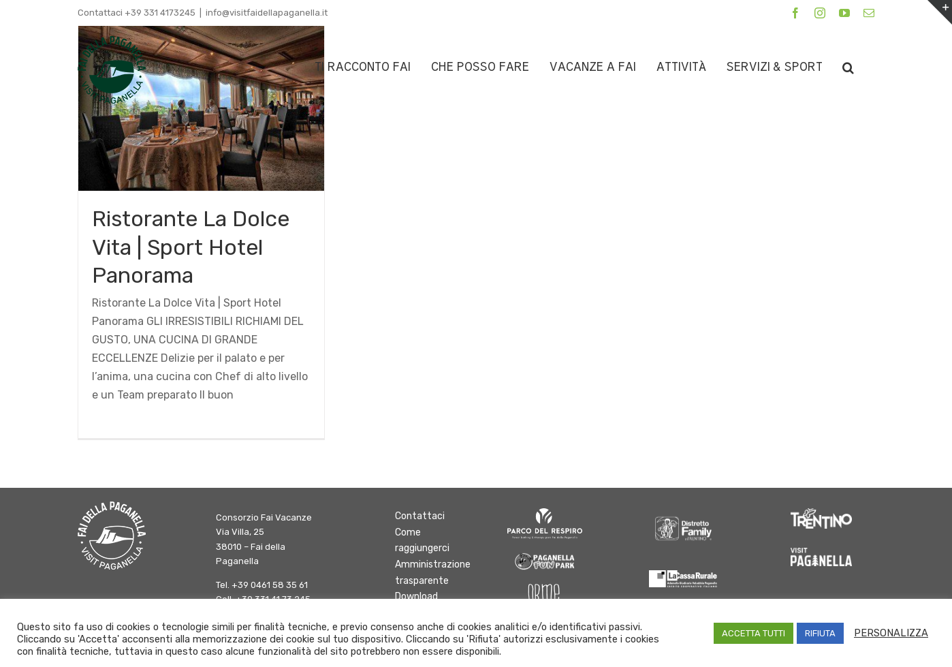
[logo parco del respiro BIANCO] (544, 513)
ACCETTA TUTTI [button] (753, 633)
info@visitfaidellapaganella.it (267, 12)
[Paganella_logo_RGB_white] (821, 552)
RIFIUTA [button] (820, 633)
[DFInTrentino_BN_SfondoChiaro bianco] (683, 513)
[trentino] (821, 513)
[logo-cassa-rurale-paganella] (683, 575)
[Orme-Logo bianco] (545, 589)
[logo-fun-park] (545, 555)
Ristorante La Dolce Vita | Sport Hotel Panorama (190, 247)
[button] (848, 67)
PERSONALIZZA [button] (891, 633)
